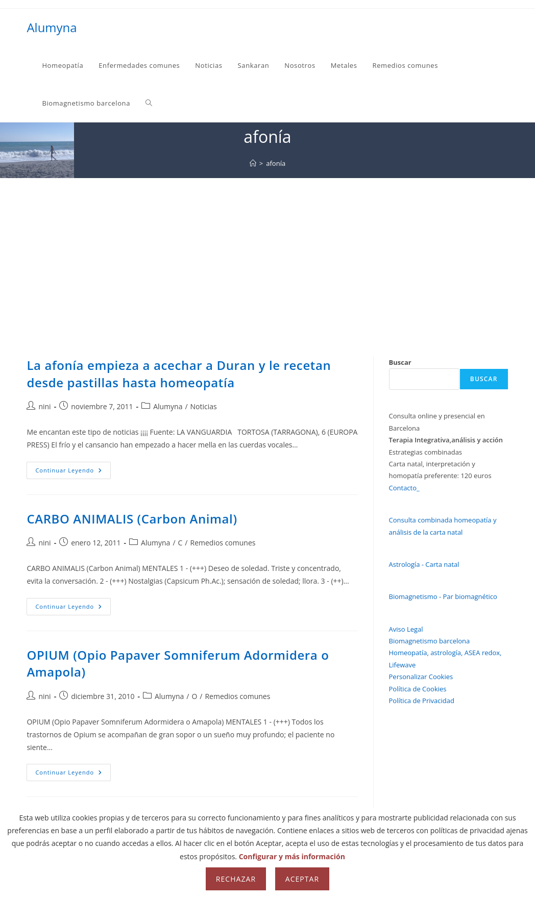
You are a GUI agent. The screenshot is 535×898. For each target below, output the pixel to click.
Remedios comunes (223, 542)
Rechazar (236, 879)
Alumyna (52, 27)
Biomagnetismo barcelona (429, 640)
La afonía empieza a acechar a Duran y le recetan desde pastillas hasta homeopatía (179, 374)
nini (44, 406)
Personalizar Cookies (421, 676)
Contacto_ (404, 487)
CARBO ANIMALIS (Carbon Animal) (132, 518)
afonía (275, 163)
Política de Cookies (418, 688)
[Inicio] (253, 163)
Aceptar (302, 879)
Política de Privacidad (421, 700)
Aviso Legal (406, 629)
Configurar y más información (292, 856)
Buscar (400, 362)
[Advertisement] (267, 254)
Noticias (203, 406)
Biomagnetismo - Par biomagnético (443, 596)
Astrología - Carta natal (424, 564)
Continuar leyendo (73, 472)
